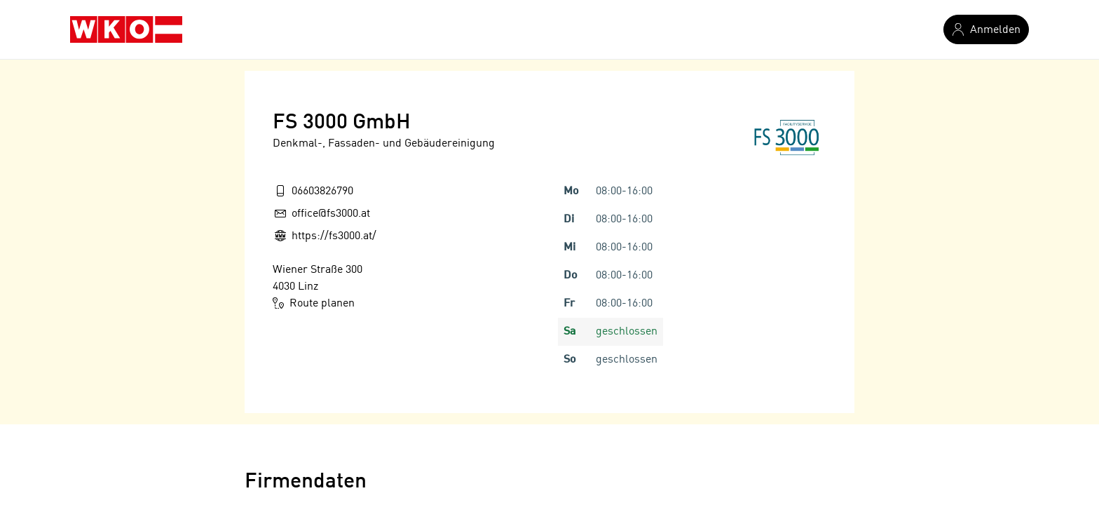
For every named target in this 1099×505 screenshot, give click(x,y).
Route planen (314, 303)
